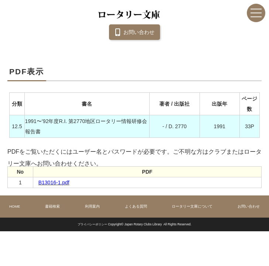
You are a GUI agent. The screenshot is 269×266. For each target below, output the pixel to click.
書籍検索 (52, 206)
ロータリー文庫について (192, 206)
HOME (14, 206)
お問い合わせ (133, 32)
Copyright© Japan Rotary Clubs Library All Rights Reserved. (149, 224)
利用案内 (92, 206)
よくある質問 (136, 206)
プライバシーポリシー (92, 224)
